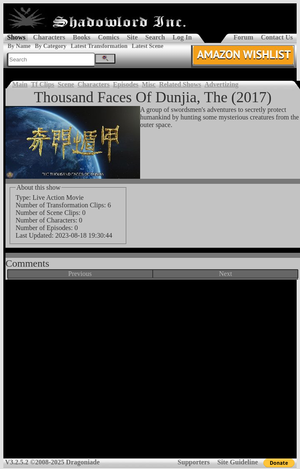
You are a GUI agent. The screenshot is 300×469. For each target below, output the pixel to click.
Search (155, 37)
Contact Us (277, 37)
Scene (66, 84)
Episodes (125, 84)
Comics (108, 37)
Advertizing (221, 84)
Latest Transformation (99, 46)
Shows (16, 37)
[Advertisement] (148, 372)
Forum (243, 37)
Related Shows (180, 84)
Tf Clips (42, 84)
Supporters (194, 462)
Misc (149, 84)
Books (81, 37)
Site (132, 37)
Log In (182, 37)
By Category (50, 46)
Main (19, 84)
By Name (19, 46)
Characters (49, 37)
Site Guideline (238, 462)
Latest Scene (147, 46)
